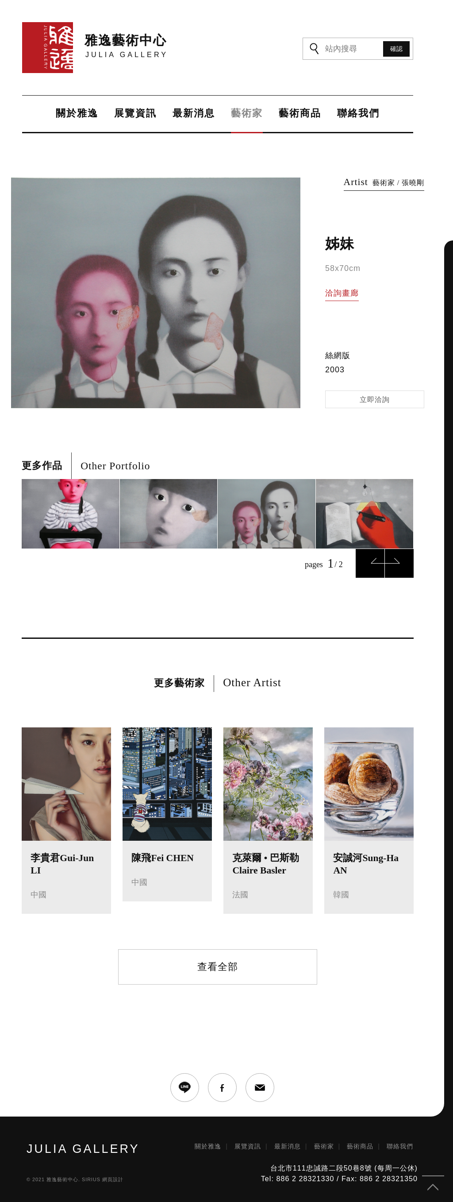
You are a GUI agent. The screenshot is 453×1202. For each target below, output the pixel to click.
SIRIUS (91, 1179)
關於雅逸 (77, 114)
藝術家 (247, 114)
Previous (370, 563)
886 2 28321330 (305, 1179)
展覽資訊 (135, 114)
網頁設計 (112, 1179)
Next (399, 563)
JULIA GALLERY (83, 1149)
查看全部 (217, 966)
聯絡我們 (358, 114)
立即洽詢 (375, 399)
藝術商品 (300, 114)
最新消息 (194, 114)
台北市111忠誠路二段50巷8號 (321, 1168)
